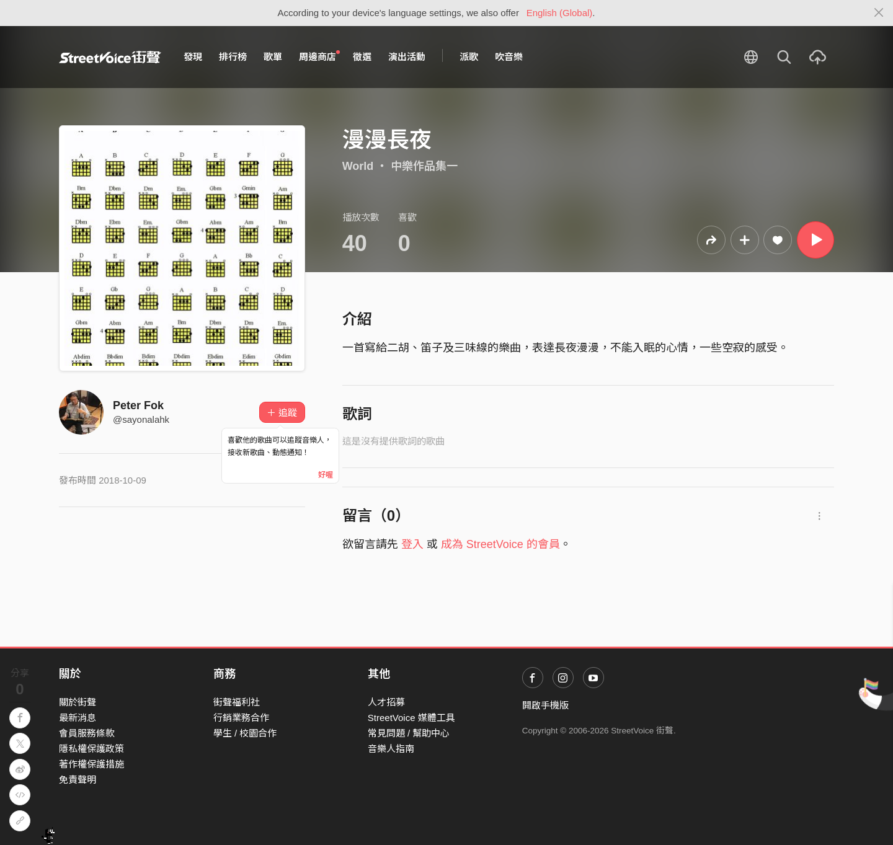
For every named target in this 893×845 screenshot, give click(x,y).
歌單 (273, 56)
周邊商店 (319, 56)
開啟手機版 (545, 705)
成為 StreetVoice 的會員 (500, 544)
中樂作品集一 (424, 166)
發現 (193, 56)
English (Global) (559, 12)
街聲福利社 (236, 702)
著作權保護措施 (91, 764)
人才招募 (386, 702)
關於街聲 (77, 702)
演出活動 (406, 56)
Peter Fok (138, 405)
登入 (412, 544)
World (358, 166)
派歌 (469, 56)
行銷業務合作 (241, 717)
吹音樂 (509, 56)
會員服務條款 (87, 733)
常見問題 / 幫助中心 (409, 733)
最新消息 (77, 717)
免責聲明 (77, 779)
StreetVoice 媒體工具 (411, 717)
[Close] (879, 13)
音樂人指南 (391, 748)
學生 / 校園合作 (245, 733)
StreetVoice (110, 57)
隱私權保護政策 (91, 748)
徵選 (362, 56)
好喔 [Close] (325, 475)
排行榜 (233, 56)
